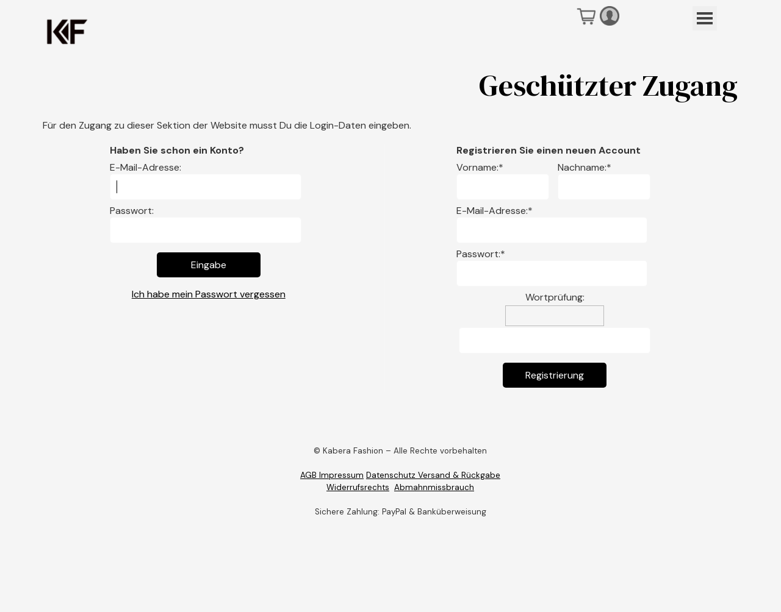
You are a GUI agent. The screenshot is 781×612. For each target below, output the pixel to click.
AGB (308, 475)
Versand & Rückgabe (459, 475)
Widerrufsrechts (357, 487)
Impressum (340, 475)
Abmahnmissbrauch (434, 487)
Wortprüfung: (555, 297)
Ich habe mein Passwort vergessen (209, 294)
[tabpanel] (400, 475)
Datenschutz (392, 475)
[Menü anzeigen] (705, 18)
